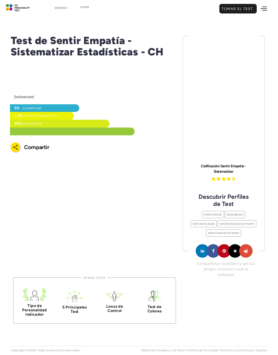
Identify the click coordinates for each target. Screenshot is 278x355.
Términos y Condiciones (237, 350)
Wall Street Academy (156, 350)
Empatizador (213, 214)
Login (84, 9)
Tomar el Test (236, 8)
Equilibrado (235, 214)
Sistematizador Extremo (236, 224)
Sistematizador (204, 224)
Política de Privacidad (203, 350)
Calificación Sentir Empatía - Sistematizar (223, 169)
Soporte (261, 350)
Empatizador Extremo (223, 233)
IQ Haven (179, 350)
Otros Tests (94, 277)
